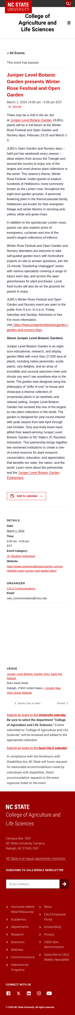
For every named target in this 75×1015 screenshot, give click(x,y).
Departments (20, 927)
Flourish (61, 703)
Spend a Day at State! (29, 703)
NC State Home (18, 7)
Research (17, 934)
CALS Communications (21, 588)
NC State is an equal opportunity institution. (36, 858)
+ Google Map (52, 688)
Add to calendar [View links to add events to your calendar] (27, 496)
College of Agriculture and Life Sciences (38, 23)
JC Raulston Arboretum (21, 556)
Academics (18, 919)
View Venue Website (19, 692)
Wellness (17, 950)
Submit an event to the (36, 715)
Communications (23, 957)
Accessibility (52, 927)
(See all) (16, 106)
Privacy (49, 934)
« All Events (16, 53)
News (48, 907)
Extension (17, 942)
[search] (68, 3)
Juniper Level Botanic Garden (31, 120)
